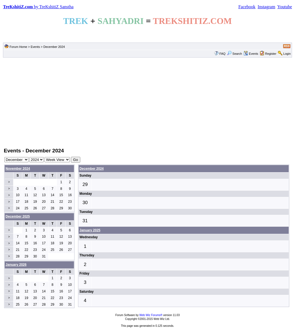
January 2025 (89, 230)
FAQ (222, 53)
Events (35, 46)
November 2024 (17, 169)
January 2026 (15, 265)
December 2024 (91, 169)
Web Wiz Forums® (150, 315)
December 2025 (17, 216)
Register (270, 53)
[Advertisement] (147, 102)
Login (287, 53)
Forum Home (18, 46)
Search (234, 53)
